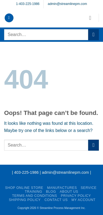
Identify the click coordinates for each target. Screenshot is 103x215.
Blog (51, 192)
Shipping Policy (25, 200)
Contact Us (56, 200)
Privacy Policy (76, 196)
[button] (9, 18)
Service (89, 188)
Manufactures (62, 188)
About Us (69, 192)
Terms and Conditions (34, 196)
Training (33, 192)
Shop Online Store (24, 188)
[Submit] (93, 34)
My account (83, 200)
